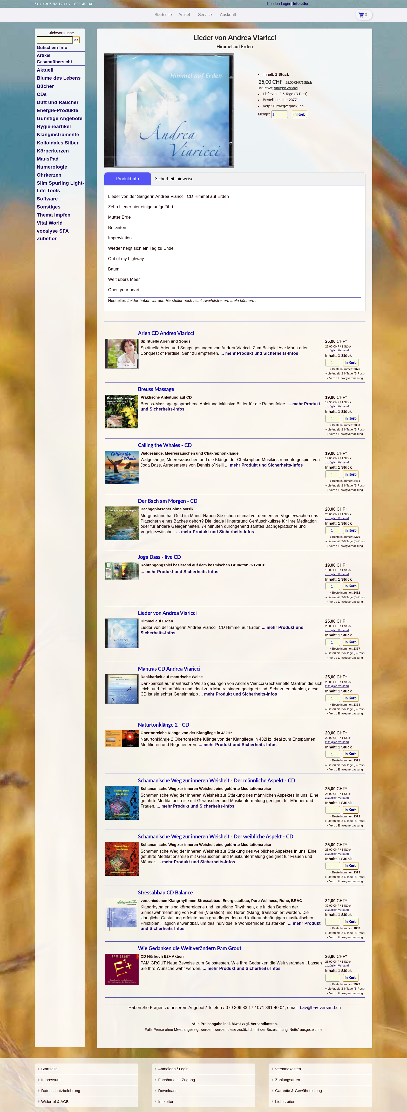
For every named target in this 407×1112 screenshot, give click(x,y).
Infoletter (165, 1101)
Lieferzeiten (285, 1101)
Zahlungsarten (287, 1080)
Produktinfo (127, 178)
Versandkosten (288, 1069)
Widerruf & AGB (55, 1101)
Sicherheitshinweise (174, 178)
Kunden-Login (278, 4)
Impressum (50, 1080)
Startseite (49, 1069)
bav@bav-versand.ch (320, 1007)
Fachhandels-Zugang (176, 1080)
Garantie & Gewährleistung (298, 1090)
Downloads (167, 1090)
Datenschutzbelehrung (60, 1090)
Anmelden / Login (173, 1069)
